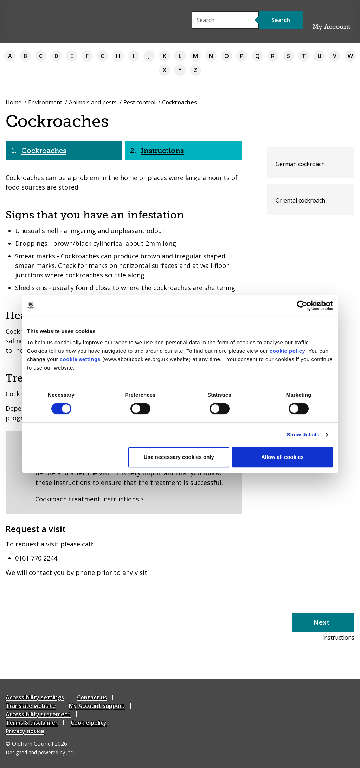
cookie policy (288, 351)
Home (13, 102)
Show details (303, 434)
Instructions (162, 151)
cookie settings (80, 359)
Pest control (139, 102)
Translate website (31, 706)
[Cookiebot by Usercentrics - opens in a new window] (302, 305)
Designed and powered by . (41, 752)
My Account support (97, 706)
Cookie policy (89, 723)
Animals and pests (93, 102)
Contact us (92, 697)
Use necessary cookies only (179, 457)
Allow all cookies (282, 457)
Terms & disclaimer (32, 723)
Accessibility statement (38, 714)
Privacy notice (25, 731)
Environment (45, 102)
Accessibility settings (35, 697)
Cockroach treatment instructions (87, 499)
